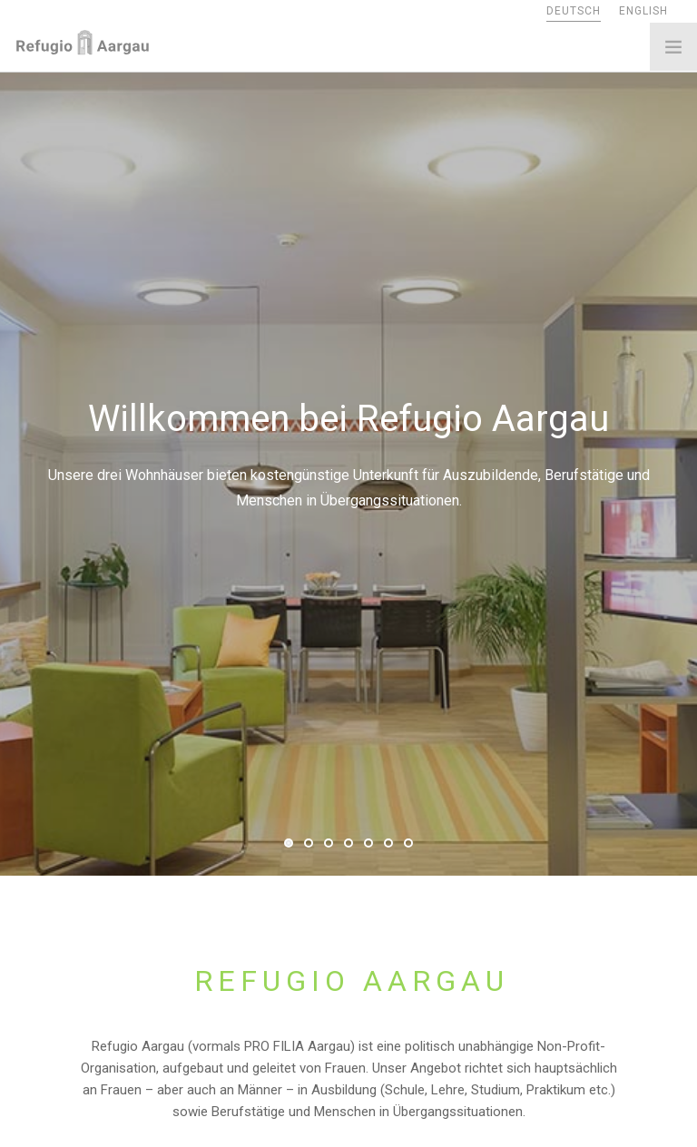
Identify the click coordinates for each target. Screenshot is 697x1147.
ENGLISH (643, 11)
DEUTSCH (573, 11)
